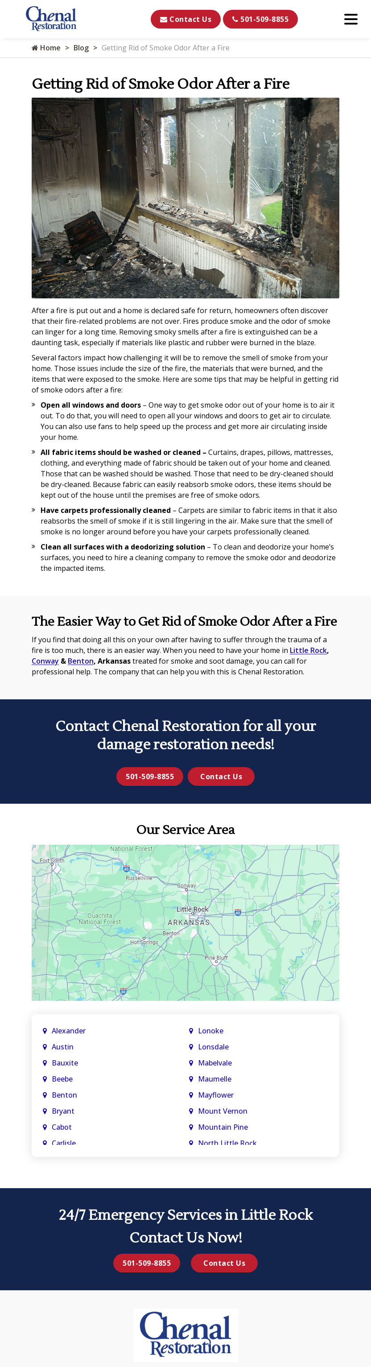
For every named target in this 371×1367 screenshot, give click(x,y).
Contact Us (185, 19)
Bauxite (65, 1063)
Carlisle (65, 1143)
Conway (45, 661)
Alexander (69, 1031)
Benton (81, 661)
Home (46, 48)
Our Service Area (185, 830)
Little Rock (308, 650)
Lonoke (210, 1031)
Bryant (63, 1111)
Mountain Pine (223, 1127)
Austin (63, 1047)
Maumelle (214, 1079)
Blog (81, 48)
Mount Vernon (223, 1111)
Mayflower (216, 1095)
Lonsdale (213, 1047)
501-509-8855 (260, 19)
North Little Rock (227, 1143)
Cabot (63, 1127)
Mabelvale (215, 1063)
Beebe (62, 1079)
